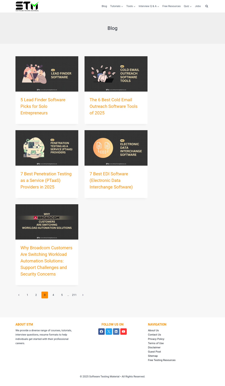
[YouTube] (123, 331)
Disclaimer (154, 347)
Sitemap (153, 355)
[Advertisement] (183, 78)
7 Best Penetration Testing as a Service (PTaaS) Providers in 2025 (46, 180)
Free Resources (171, 6)
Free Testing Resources (161, 360)
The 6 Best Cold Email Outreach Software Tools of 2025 (114, 106)
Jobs (198, 6)
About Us (153, 330)
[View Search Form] (207, 6)
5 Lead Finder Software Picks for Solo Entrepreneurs (42, 106)
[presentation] (46, 74)
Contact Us (154, 334)
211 (74, 294)
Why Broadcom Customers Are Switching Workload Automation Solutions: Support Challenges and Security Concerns (46, 261)
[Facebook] (101, 331)
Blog (104, 6)
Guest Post (154, 351)
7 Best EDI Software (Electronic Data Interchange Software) (111, 180)
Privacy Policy (156, 339)
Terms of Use (156, 343)
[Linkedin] (116, 331)
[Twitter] (109, 331)
